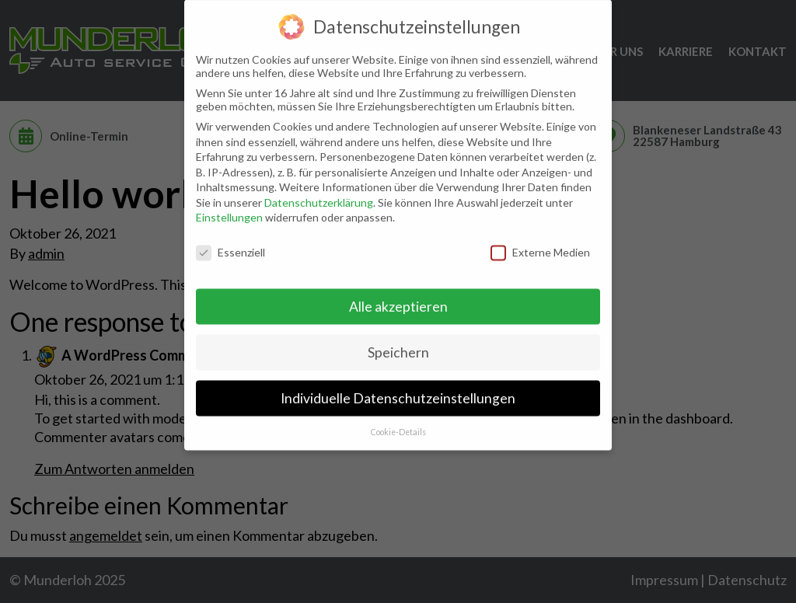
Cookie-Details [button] (398, 422)
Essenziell (230, 243)
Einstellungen (229, 208)
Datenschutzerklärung (318, 193)
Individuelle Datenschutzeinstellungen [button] (398, 389)
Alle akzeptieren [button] (398, 297)
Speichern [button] (398, 343)
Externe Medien (540, 243)
